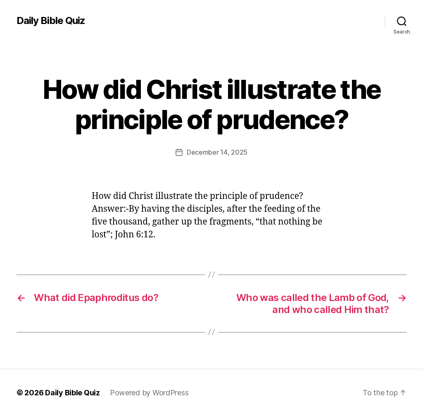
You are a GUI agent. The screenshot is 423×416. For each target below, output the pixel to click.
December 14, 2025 (217, 152)
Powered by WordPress (149, 392)
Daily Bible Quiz (51, 21)
